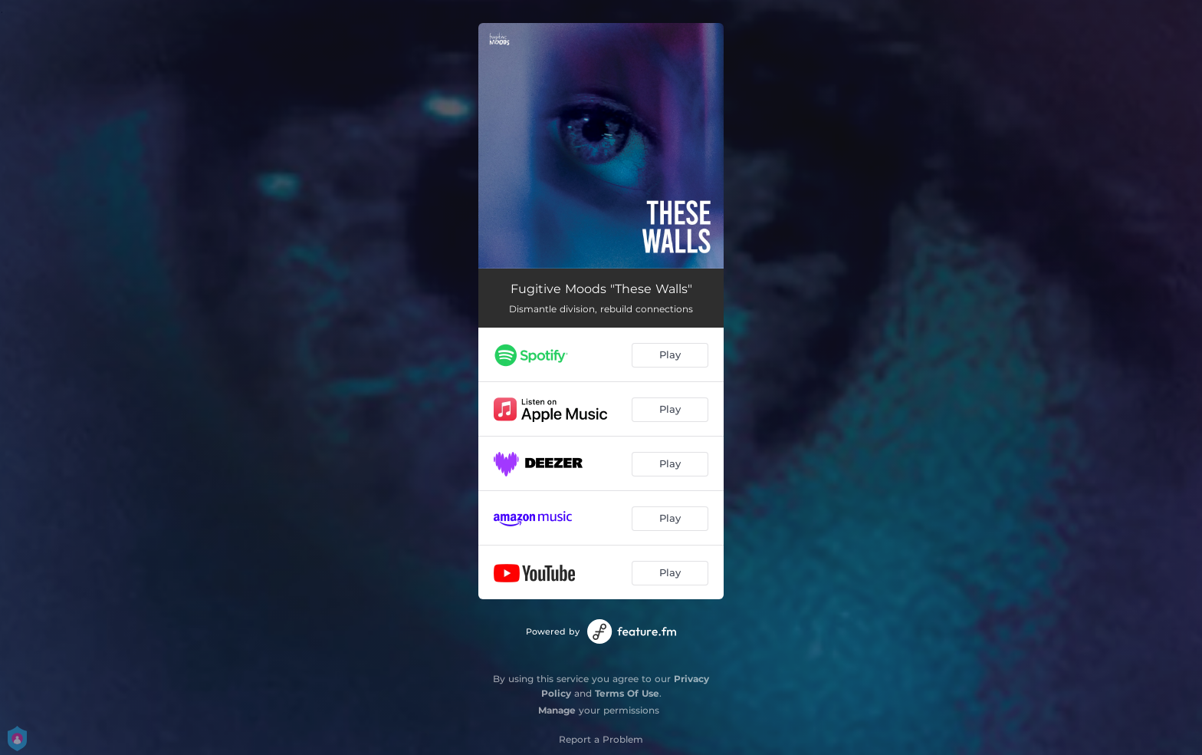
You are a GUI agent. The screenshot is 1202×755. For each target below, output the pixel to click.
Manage (557, 710)
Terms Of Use (627, 693)
